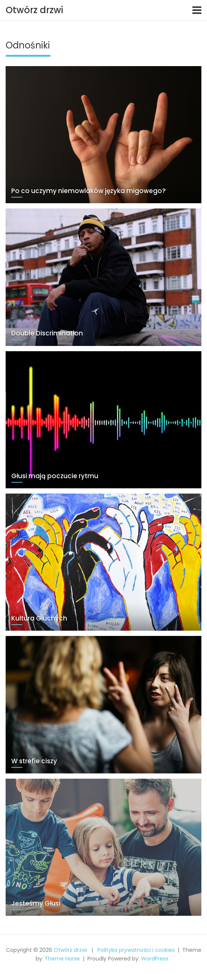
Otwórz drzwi (34, 10)
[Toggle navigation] (196, 10)
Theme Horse (62, 958)
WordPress (154, 958)
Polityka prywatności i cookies (136, 950)
